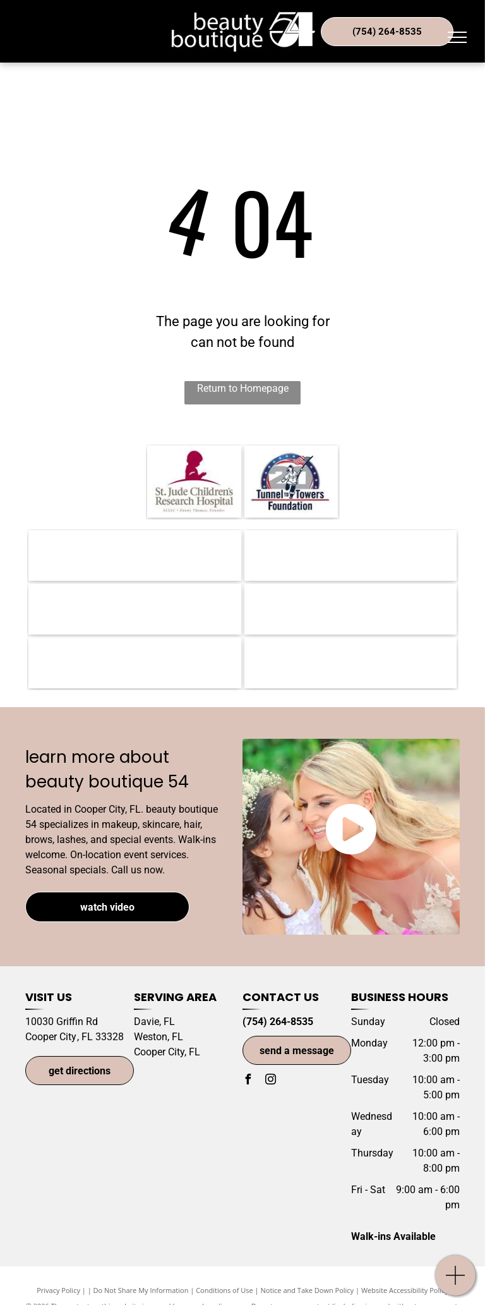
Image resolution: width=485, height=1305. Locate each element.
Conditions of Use (224, 1290)
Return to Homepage (243, 388)
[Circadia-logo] (134, 663)
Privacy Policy (58, 1290)
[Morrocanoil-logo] (134, 555)
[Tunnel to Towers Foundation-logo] (291, 482)
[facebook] (247, 1081)
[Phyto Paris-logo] (350, 609)
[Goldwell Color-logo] (350, 555)
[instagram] (270, 1081)
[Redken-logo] (134, 609)
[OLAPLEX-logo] (350, 663)
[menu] (457, 37)
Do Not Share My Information (141, 1290)
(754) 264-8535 (277, 1022)
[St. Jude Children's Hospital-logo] (194, 482)
